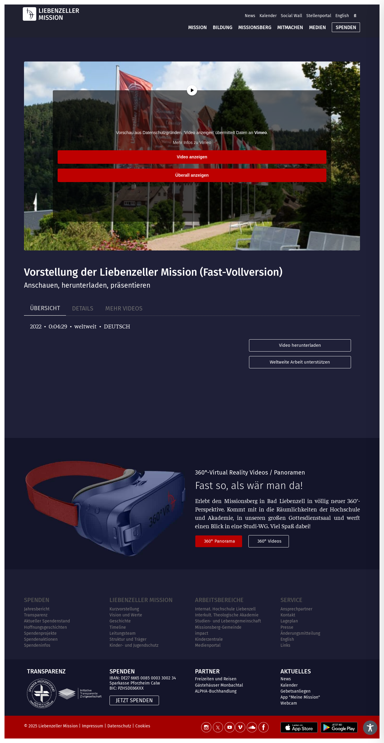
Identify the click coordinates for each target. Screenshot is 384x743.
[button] (355, 15)
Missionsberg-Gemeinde (218, 627)
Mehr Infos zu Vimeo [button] (192, 142)
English (342, 15)
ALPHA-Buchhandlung (215, 691)
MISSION (197, 27)
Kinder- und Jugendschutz (134, 645)
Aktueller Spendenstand (47, 621)
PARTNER (207, 671)
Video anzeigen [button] (192, 156)
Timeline (118, 627)
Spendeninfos (37, 645)
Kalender (268, 15)
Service (291, 600)
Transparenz (35, 615)
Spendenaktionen (41, 639)
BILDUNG (222, 27)
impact (201, 633)
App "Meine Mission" (300, 697)
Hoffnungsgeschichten (45, 627)
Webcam (288, 703)
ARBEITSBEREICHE (219, 600)
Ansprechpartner (296, 609)
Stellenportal (318, 15)
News (250, 15)
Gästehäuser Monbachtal (219, 685)
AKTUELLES (295, 671)
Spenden (36, 600)
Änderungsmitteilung (300, 633)
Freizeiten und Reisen (215, 679)
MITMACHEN (290, 27)
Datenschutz (119, 726)
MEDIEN (317, 27)
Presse (286, 627)
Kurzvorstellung (124, 609)
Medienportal (207, 645)
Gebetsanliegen (295, 691)
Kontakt (287, 615)
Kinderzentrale (209, 639)
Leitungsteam (123, 633)
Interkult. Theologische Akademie (227, 615)
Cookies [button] (142, 726)
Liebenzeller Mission (141, 600)
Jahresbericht (37, 609)
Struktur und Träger (128, 639)
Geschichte (120, 621)
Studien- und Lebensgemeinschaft (228, 621)
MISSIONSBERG (254, 27)
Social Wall (291, 15)
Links (285, 645)
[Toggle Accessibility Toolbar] (370, 728)
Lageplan (289, 621)
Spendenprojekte (40, 633)
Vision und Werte (126, 615)
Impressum (92, 726)
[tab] (45, 308)
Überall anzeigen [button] (191, 175)
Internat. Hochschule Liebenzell (225, 609)
